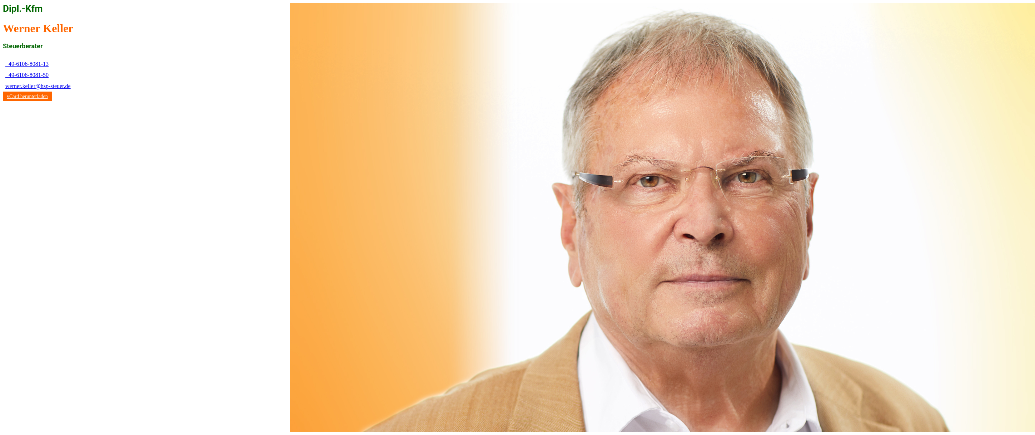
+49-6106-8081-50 (27, 75)
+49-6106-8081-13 (27, 64)
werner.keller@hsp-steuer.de (38, 86)
